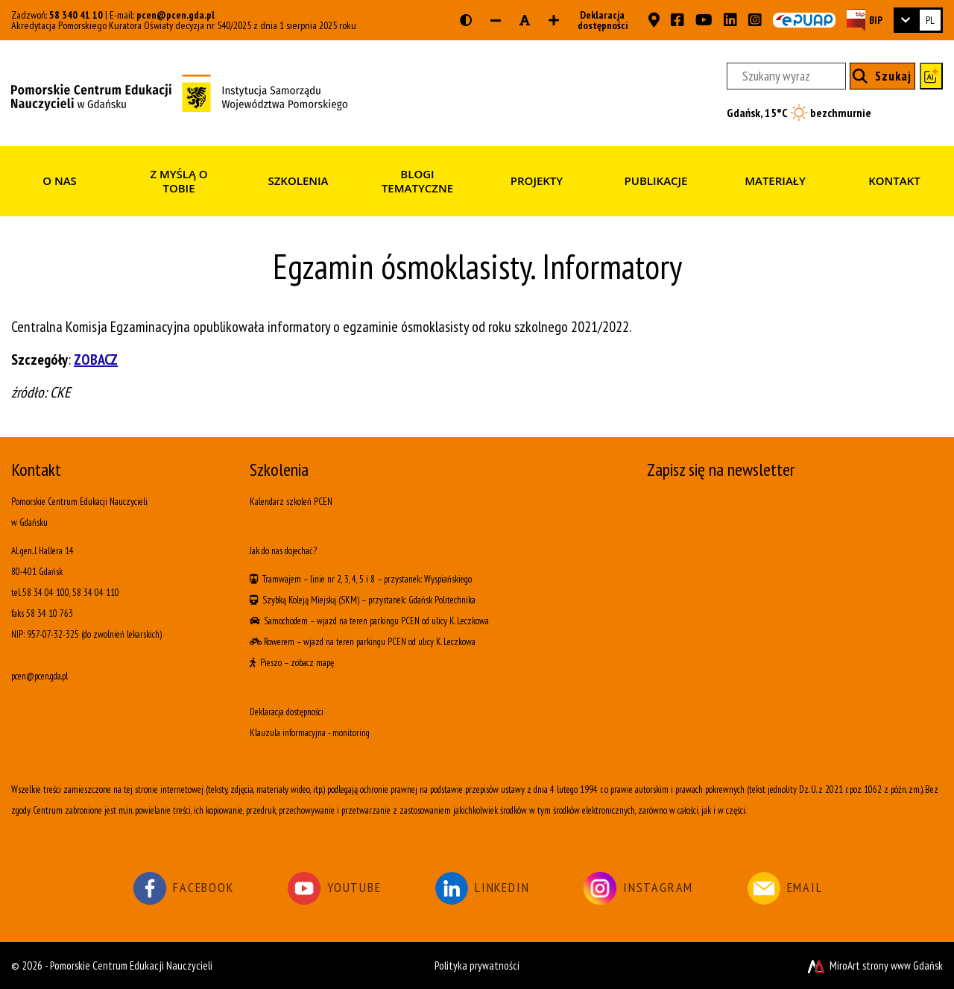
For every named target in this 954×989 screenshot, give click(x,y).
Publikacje (656, 180)
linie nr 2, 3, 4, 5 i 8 (342, 579)
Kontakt (894, 180)
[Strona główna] (179, 91)
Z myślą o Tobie (178, 181)
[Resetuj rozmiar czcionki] (524, 20)
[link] (918, 20)
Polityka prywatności (477, 965)
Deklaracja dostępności (598, 20)
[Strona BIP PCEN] (864, 20)
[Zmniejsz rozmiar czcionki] (495, 20)
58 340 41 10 (76, 15)
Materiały (775, 180)
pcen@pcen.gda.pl (175, 15)
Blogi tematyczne (417, 181)
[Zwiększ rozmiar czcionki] (554, 20)
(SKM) (348, 600)
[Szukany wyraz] (786, 76)
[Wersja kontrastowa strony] (466, 20)
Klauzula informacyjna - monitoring (310, 732)
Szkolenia (298, 180)
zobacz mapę (312, 662)
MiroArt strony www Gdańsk (874, 965)
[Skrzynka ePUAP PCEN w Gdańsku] (804, 20)
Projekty (537, 180)
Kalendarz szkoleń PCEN (291, 501)
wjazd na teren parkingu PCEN (368, 621)
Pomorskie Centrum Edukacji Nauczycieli (131, 965)
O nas (59, 180)
